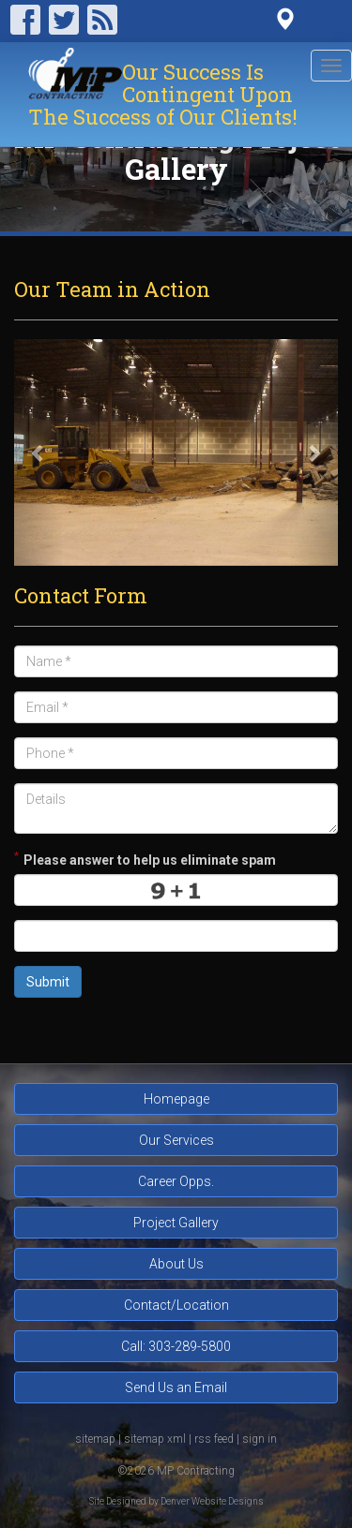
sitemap (95, 1439)
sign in (259, 1439)
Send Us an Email (176, 1387)
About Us (176, 1263)
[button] (38, 452)
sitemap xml (155, 1439)
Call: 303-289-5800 (176, 1346)
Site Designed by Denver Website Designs (176, 1501)
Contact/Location (176, 1305)
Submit (47, 981)
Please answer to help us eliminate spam (145, 858)
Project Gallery (176, 1222)
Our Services (176, 1140)
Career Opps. (176, 1181)
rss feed (214, 1439)
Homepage (176, 1098)
